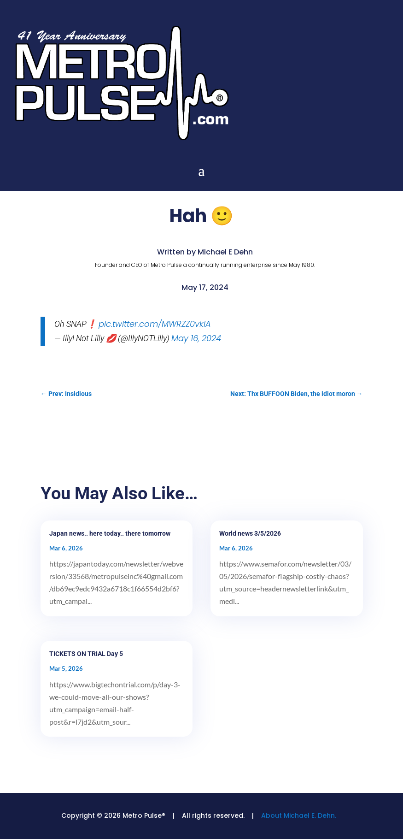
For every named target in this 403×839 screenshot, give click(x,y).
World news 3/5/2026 (250, 533)
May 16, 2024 (196, 338)
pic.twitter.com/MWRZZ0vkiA (155, 324)
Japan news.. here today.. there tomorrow (109, 533)
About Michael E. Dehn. (298, 815)
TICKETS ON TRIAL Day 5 (86, 653)
